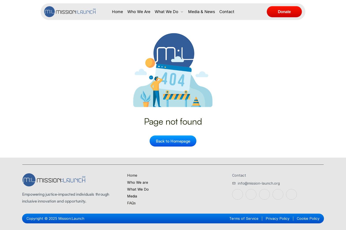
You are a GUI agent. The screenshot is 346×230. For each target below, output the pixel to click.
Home (117, 11)
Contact (226, 11)
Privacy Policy (278, 218)
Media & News (201, 11)
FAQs (131, 203)
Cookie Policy (308, 218)
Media (132, 196)
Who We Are (138, 11)
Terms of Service (243, 218)
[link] (284, 11)
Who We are (137, 182)
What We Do (166, 11)
